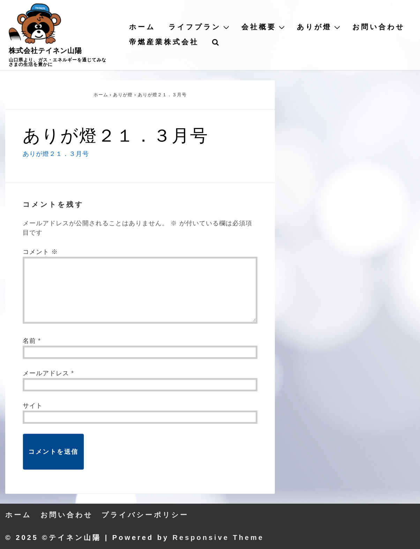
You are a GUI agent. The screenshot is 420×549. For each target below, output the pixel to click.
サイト (33, 405)
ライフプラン (199, 27)
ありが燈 (319, 27)
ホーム (142, 27)
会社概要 (263, 27)
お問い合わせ (378, 27)
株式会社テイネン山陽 (45, 50)
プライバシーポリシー (145, 515)
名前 (29, 340)
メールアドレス (46, 373)
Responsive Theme (218, 537)
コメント (40, 251)
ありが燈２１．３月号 (56, 153)
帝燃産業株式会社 (164, 42)
